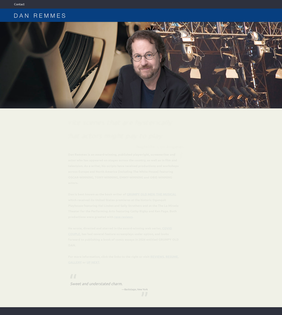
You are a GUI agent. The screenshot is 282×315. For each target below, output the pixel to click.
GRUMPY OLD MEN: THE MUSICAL (151, 194)
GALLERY (75, 262)
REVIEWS (157, 257)
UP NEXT (93, 262)
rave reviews (123, 217)
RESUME (172, 257)
